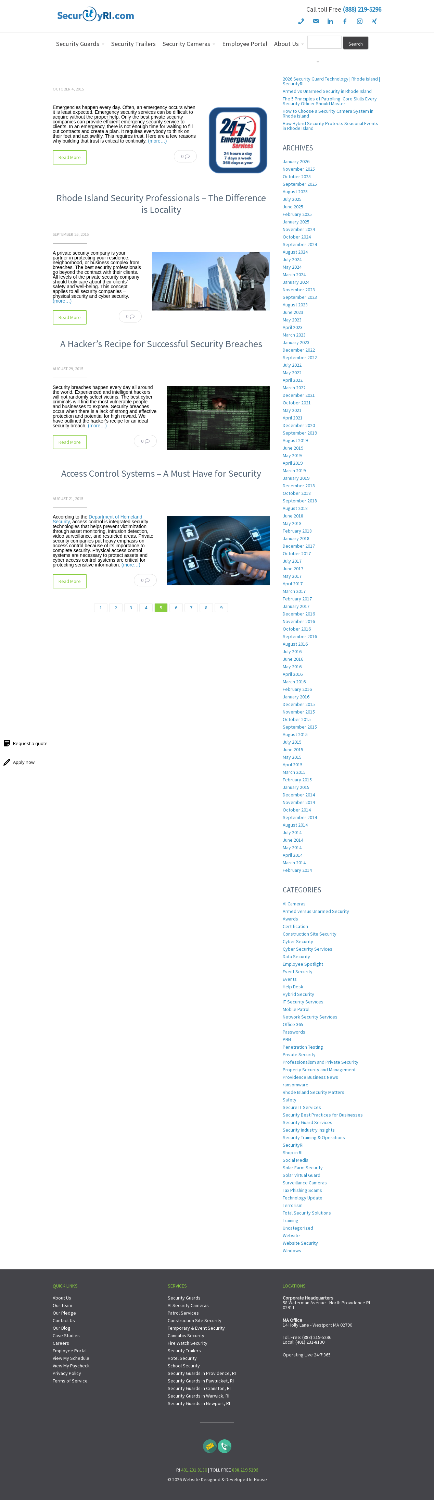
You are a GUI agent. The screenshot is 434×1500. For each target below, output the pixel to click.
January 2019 (296, 478)
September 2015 (300, 727)
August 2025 (295, 191)
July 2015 (292, 742)
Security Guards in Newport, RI (199, 1403)
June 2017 (293, 568)
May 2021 (292, 410)
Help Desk (293, 987)
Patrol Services (183, 1313)
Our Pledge (64, 1313)
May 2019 (292, 455)
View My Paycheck (71, 1366)
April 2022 (293, 380)
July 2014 (292, 832)
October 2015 (297, 719)
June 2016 (293, 659)
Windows (292, 1250)
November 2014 (299, 802)
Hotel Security (182, 1358)
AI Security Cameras (188, 1305)
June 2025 (293, 207)
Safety (289, 1100)
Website (291, 1235)
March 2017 (294, 591)
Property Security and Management (319, 1069)
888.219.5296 (245, 1470)
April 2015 (293, 764)
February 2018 (297, 531)
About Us (62, 1298)
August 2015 (295, 734)
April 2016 (293, 674)
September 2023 (300, 297)
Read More (70, 157)
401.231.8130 (194, 1470)
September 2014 (300, 817)
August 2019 (295, 440)
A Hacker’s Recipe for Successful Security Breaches (161, 344)
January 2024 (296, 282)
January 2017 (296, 606)
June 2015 (293, 749)
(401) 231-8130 (309, 1342)
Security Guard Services (307, 1122)
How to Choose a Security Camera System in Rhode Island (328, 113)
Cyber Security (298, 941)
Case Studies (66, 1335)
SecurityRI (293, 1145)
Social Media (295, 1160)
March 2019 (294, 470)
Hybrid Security (298, 994)
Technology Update (302, 1198)
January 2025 (296, 222)
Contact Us (64, 1320)
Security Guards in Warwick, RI (198, 1396)
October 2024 (297, 237)
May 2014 (292, 847)
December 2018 (299, 486)
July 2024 (292, 259)
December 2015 (299, 704)
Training (290, 1220)
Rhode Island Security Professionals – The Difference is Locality (161, 204)
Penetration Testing (303, 1047)
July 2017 (292, 561)
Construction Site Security (309, 934)
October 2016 (297, 629)
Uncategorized (298, 1228)
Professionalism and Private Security (320, 1062)
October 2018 (297, 493)
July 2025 (292, 199)
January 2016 (296, 697)
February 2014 (297, 870)
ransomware (295, 1085)
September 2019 (300, 433)
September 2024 (300, 244)
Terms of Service (70, 1381)
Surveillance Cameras (305, 1183)
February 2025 (297, 214)
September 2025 (300, 184)
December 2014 (299, 795)
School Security (184, 1366)
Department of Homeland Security (97, 519)
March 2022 (294, 388)
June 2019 (293, 448)
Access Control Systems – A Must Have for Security (161, 473)
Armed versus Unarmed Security (316, 911)
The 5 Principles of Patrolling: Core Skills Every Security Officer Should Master (330, 101)
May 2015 (292, 757)
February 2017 (297, 599)
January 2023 (296, 342)
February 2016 (297, 689)
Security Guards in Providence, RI (202, 1373)
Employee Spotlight (303, 964)
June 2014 (293, 840)
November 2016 (299, 621)
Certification (295, 926)
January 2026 (296, 161)
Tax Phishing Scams (302, 1190)
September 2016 (300, 636)
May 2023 (292, 320)
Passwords (294, 1032)
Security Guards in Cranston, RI (199, 1388)
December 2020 (299, 425)
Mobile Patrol (296, 1009)
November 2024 (299, 229)
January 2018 (296, 538)
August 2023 (295, 305)
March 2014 (294, 862)
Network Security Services (310, 1017)
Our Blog (62, 1328)
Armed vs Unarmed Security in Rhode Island (327, 91)
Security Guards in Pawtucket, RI (201, 1381)
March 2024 (294, 274)
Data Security (296, 956)
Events (290, 979)
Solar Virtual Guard (301, 1175)
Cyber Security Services (307, 949)
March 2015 (294, 772)
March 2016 (294, 682)
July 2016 (292, 651)
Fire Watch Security (187, 1343)
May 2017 (292, 576)
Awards (290, 919)
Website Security (300, 1243)
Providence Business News (310, 1077)
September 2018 (300, 501)
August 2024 (295, 252)
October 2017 (297, 553)
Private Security (299, 1054)
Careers (61, 1343)
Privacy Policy (67, 1373)
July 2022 (292, 365)
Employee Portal (70, 1350)
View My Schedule (71, 1358)
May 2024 (292, 267)
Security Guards (184, 1298)
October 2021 (297, 403)
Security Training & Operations (314, 1137)
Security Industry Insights (309, 1130)
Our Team (62, 1305)
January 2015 (296, 787)
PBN (287, 1039)
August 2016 (295, 644)
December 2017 (299, 546)
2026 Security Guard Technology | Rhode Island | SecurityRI (331, 81)
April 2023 (293, 327)
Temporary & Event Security (196, 1328)
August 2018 (295, 508)
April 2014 (293, 855)
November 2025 (299, 169)
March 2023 (294, 335)
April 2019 (293, 463)
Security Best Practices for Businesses (323, 1115)
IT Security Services (303, 1002)
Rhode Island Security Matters (313, 1092)
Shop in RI (293, 1152)
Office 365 (293, 1024)
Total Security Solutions (307, 1213)
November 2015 (299, 712)
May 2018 (292, 523)
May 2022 (292, 372)
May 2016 (292, 666)
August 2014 (295, 825)
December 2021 (299, 395)
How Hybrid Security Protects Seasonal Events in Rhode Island (330, 125)
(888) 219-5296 (362, 9)
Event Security (297, 971)
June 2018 (293, 516)
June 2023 (293, 312)
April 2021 (293, 418)
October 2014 (297, 810)
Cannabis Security (186, 1335)
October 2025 (297, 176)
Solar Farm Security (303, 1167)
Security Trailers (184, 1350)
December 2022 (299, 350)
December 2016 (299, 614)
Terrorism (293, 1205)
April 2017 (293, 584)
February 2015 (297, 780)
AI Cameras (294, 904)
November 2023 (299, 289)
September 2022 (300, 357)
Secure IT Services (302, 1107)
